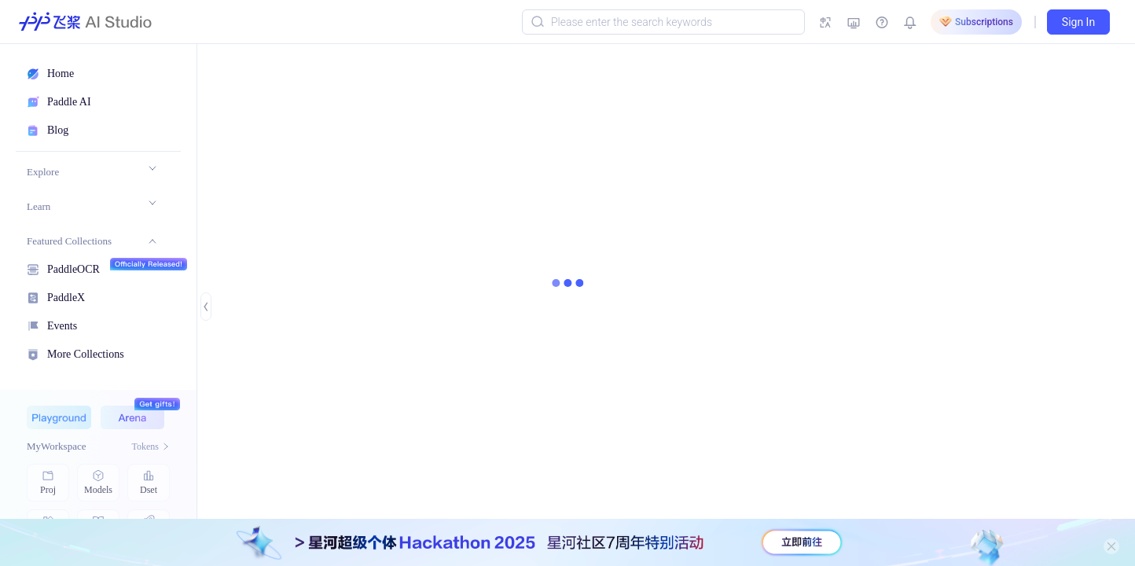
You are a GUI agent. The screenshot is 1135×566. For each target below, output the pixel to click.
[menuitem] (91, 172)
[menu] (91, 260)
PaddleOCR (73, 267)
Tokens (151, 446)
